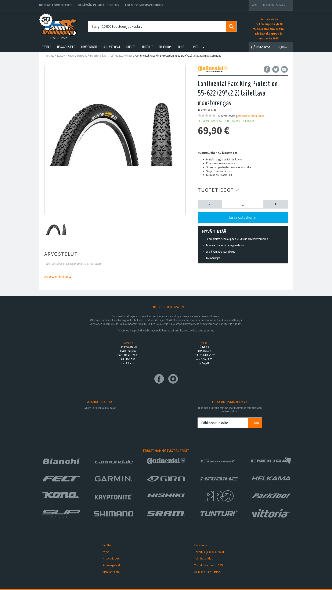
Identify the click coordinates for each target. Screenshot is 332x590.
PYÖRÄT (46, 47)
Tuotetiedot (218, 189)
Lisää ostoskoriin (242, 217)
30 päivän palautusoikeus (220, 251)
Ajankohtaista (108, 564)
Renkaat (82, 55)
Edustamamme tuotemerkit (166, 450)
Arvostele (57, 276)
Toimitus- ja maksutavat (206, 549)
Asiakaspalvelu (109, 559)
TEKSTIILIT (147, 47)
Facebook (198, 544)
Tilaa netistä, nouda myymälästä (225, 245)
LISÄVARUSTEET (66, 47)
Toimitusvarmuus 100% (206, 559)
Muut (181, 47)
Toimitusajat (213, 258)
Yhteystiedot (108, 554)
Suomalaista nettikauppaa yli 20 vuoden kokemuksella (237, 239)
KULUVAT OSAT (112, 47)
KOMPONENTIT (89, 47)
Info (196, 47)
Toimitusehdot (201, 554)
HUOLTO (131, 47)
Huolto (104, 544)
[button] (210, 204)
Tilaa (255, 422)
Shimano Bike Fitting (204, 564)
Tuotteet (49, 55)
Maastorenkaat (98, 55)
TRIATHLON (165, 47)
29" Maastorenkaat (121, 55)
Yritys (103, 549)
